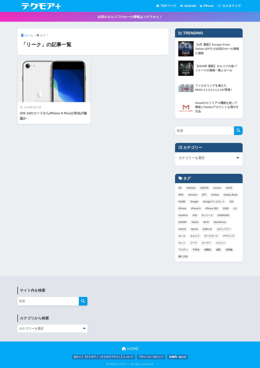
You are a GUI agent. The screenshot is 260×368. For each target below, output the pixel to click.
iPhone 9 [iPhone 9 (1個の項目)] (196, 208)
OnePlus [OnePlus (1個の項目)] (183, 215)
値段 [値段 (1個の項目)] (218, 249)
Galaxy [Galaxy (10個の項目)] (215, 194)
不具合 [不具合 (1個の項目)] (196, 249)
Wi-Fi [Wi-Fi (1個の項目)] (206, 222)
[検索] (238, 130)
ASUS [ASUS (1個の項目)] (229, 188)
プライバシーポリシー (151, 356)
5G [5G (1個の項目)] (180, 188)
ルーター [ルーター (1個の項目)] (206, 242)
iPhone (207, 5)
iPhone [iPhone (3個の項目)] (182, 208)
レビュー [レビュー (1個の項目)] (220, 242)
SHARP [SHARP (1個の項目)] (182, 222)
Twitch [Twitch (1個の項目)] (195, 222)
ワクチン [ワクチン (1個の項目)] (183, 249)
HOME (130, 348)
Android (188, 5)
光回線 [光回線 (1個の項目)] (229, 249)
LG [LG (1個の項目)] (235, 208)
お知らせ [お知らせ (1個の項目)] (207, 229)
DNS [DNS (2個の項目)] (180, 194)
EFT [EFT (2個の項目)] (204, 194)
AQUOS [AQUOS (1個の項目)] (204, 188)
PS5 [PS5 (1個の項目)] (195, 215)
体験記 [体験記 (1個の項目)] (207, 249)
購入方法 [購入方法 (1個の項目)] (183, 256)
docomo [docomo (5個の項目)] (192, 194)
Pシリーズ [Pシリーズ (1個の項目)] (207, 215)
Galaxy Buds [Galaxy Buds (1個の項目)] (231, 194)
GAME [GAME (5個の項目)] (181, 201)
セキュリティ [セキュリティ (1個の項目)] (224, 229)
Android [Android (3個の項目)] (191, 188)
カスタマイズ (229, 5)
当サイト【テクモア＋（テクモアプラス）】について (103, 356)
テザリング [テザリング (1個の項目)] (228, 236)
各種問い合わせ (177, 356)
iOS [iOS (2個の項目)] (232, 201)
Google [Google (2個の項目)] (194, 201)
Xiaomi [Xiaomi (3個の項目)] (182, 229)
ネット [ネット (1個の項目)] (181, 242)
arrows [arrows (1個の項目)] (217, 188)
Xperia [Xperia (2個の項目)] (194, 229)
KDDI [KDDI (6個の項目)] (226, 208)
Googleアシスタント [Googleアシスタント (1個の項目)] (214, 201)
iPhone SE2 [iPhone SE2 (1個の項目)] (211, 208)
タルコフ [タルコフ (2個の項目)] (194, 236)
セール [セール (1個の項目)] (181, 236)
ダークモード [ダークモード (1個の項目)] (211, 236)
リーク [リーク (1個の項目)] (193, 242)
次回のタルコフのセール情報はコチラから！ (130, 17)
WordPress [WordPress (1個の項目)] (220, 222)
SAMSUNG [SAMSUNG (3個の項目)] (223, 215)
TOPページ (166, 5)
